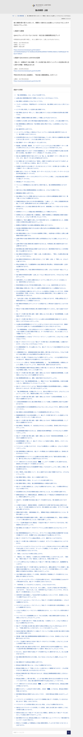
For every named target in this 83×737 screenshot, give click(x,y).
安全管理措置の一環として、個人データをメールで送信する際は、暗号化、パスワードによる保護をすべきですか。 (42, 442)
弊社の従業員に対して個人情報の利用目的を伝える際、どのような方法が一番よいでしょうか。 (42, 271)
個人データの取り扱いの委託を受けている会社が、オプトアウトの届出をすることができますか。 (42, 542)
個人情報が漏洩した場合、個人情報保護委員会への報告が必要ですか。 (37, 483)
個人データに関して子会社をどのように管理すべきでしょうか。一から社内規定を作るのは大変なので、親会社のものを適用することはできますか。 (42, 358)
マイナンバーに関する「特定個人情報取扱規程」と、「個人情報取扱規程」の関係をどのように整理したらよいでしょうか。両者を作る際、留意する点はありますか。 (42, 363)
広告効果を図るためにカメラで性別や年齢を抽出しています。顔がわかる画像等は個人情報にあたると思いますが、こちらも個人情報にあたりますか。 (42, 138)
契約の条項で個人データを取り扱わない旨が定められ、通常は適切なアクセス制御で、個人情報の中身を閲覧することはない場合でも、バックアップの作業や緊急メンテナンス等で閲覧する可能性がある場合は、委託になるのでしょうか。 (42, 569)
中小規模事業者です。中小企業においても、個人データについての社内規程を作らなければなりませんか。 (42, 348)
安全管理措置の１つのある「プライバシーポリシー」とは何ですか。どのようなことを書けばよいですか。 (42, 338)
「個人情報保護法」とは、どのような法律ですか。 (31, 95)
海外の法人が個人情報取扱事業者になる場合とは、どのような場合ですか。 (38, 190)
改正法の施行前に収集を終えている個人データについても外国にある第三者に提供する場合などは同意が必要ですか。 (42, 632)
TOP (13, 16)
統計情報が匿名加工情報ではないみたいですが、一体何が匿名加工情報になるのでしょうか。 (42, 695)
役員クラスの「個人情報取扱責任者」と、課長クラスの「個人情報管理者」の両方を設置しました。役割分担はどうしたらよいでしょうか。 (42, 382)
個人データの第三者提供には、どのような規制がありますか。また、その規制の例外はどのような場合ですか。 (42, 487)
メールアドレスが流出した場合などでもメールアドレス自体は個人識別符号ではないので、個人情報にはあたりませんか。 (41, 133)
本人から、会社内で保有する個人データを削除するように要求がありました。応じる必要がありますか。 (42, 653)
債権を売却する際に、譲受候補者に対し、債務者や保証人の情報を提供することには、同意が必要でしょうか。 (42, 513)
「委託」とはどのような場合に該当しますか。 (30, 554)
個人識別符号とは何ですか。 (24, 129)
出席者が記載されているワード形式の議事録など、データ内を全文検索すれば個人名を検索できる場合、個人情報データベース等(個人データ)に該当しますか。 (42, 152)
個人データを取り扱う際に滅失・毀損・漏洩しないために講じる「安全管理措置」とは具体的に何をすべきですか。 (42, 315)
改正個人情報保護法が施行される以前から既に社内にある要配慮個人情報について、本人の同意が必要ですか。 (42, 229)
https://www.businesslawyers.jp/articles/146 (27, 81)
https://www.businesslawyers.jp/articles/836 (27, 71)
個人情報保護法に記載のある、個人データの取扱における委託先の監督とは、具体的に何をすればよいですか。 (42, 452)
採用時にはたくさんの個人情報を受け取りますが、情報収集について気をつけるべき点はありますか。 (42, 207)
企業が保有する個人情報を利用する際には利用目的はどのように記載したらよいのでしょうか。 (42, 240)
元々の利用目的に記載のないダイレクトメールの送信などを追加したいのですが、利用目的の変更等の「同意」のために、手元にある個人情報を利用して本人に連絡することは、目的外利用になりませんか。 (42, 293)
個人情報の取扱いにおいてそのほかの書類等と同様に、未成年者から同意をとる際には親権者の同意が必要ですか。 (42, 234)
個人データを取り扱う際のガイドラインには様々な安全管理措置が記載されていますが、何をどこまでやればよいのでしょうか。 (42, 320)
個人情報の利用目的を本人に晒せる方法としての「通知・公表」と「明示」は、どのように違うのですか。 (42, 260)
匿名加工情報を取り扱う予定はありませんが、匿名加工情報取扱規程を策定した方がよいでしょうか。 (42, 674)
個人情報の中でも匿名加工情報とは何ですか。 (30, 662)
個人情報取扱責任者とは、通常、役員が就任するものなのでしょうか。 (37, 378)
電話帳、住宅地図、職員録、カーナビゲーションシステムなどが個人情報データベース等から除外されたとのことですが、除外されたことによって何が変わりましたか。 (42, 147)
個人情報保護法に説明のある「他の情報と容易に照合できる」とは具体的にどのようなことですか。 (42, 125)
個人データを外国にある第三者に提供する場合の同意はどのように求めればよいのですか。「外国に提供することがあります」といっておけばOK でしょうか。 (41, 627)
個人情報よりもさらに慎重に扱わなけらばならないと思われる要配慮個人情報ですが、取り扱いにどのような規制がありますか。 (42, 197)
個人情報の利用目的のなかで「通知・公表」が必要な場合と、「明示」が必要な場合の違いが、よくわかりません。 (42, 255)
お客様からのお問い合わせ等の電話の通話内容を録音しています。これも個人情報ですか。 (42, 121)
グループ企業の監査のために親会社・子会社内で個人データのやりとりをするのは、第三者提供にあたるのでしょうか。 (42, 524)
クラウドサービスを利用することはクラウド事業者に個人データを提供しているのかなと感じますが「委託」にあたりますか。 (42, 700)
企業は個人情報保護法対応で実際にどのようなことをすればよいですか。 (37, 98)
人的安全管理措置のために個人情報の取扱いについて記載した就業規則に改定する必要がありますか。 (42, 403)
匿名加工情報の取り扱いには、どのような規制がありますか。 (34, 665)
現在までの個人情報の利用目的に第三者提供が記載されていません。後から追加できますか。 (42, 310)
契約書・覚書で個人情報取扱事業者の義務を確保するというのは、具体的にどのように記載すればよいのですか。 (42, 637)
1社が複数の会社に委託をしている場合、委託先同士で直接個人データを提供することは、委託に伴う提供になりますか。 (42, 575)
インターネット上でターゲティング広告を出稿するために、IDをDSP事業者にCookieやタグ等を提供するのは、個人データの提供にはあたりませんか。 (42, 580)
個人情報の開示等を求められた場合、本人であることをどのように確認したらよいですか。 (41, 658)
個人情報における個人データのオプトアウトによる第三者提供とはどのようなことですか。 (41, 529)
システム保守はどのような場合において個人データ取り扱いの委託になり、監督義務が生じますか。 (42, 563)
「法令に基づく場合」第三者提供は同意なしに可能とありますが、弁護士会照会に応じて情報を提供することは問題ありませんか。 (42, 299)
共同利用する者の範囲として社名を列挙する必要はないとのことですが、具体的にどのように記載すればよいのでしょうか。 (42, 596)
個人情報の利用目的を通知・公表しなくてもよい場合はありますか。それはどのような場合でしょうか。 (42, 276)
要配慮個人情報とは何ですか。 (25, 193)
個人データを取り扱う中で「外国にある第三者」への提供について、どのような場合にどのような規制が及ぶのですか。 (42, 622)
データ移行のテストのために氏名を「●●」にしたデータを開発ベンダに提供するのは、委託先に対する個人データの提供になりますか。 (42, 463)
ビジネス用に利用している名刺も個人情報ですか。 (31, 109)
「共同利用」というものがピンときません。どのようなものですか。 (36, 585)
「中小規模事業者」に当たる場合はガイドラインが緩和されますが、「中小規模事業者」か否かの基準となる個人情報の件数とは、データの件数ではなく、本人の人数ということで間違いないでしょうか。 (42, 331)
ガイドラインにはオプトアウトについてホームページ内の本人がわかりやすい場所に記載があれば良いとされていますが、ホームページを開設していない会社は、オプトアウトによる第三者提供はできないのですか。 (42, 548)
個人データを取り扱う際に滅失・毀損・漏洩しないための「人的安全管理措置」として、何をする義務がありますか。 (42, 398)
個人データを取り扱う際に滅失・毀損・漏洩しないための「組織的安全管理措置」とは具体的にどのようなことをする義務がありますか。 (42, 374)
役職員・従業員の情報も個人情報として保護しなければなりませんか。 (37, 118)
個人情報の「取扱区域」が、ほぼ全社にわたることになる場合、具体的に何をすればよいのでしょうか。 (42, 427)
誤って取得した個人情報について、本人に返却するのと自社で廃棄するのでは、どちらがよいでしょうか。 (42, 473)
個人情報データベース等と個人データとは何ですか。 (31, 142)
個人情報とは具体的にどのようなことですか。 (30, 101)
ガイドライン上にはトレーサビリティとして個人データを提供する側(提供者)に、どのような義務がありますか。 (42, 601)
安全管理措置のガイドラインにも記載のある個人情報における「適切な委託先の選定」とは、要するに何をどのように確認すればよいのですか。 (42, 458)
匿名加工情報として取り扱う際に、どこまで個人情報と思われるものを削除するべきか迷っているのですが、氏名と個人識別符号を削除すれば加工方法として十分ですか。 (42, 680)
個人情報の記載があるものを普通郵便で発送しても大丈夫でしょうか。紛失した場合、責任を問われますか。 (42, 468)
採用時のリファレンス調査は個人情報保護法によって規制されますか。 (37, 212)
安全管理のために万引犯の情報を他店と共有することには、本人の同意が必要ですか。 (41, 492)
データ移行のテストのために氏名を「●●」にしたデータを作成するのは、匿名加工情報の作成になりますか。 (42, 685)
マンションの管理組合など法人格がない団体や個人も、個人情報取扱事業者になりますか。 (41, 186)
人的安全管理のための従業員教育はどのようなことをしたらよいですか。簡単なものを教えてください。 (42, 408)
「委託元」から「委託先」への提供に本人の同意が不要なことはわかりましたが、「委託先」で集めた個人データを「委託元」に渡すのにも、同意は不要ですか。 (42, 558)
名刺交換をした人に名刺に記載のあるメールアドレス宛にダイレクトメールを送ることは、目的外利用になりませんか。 (41, 281)
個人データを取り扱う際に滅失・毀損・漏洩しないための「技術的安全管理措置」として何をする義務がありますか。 (42, 437)
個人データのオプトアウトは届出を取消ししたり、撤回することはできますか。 (39, 538)
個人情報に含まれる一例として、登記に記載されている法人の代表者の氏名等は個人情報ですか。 (42, 114)
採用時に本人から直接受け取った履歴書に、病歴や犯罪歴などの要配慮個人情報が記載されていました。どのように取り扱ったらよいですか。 (42, 216)
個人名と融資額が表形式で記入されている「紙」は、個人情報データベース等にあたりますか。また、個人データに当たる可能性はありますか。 (42, 157)
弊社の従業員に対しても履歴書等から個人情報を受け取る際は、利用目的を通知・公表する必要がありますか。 (42, 265)
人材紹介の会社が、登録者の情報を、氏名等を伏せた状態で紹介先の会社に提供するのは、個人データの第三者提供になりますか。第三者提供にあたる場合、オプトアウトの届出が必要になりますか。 (42, 507)
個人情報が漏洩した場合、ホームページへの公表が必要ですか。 (35, 480)
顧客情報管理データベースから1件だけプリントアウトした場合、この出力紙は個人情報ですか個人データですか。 (42, 178)
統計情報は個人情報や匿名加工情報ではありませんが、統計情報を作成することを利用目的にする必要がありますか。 (42, 250)
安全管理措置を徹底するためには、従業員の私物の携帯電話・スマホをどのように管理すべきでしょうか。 (42, 432)
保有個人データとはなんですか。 (26, 182)
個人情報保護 (21, 16)
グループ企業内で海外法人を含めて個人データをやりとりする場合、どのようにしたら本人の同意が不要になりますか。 (42, 642)
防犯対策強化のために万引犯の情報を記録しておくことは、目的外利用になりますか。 (41, 285)
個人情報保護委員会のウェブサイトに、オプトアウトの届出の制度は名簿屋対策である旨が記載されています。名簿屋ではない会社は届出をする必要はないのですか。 (42, 534)
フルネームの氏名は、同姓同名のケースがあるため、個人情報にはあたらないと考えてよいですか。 (42, 105)
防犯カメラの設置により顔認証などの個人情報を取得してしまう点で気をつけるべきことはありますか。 (42, 724)
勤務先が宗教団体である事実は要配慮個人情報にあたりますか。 (35, 225)
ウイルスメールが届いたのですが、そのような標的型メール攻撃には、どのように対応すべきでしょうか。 (42, 447)
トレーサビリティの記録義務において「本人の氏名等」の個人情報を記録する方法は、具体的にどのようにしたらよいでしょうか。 (42, 617)
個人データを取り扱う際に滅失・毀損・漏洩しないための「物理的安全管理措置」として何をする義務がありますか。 (42, 421)
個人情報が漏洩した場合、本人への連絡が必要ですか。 (32, 477)
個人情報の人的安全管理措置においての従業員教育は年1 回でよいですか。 (38, 412)
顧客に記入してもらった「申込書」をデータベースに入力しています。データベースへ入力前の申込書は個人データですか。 (42, 172)
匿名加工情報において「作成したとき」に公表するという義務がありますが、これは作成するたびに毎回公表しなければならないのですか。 (42, 669)
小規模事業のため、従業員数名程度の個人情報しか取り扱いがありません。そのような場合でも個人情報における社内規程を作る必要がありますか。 (42, 353)
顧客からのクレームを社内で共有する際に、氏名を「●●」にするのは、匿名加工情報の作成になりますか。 (42, 690)
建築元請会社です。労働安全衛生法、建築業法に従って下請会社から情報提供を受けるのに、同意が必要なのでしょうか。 (42, 496)
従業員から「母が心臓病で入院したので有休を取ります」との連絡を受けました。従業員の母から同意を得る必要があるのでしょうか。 (42, 221)
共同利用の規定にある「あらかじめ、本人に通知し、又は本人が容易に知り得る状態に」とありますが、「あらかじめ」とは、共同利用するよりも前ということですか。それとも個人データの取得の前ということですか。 (42, 590)
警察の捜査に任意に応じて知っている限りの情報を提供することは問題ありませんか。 (41, 288)
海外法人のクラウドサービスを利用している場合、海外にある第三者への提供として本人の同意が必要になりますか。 (42, 708)
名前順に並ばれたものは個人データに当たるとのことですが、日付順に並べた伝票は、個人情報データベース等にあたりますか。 (42, 167)
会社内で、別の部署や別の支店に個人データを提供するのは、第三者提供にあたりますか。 (41, 501)
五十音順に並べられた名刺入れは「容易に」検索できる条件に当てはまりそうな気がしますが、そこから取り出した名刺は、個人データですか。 (42, 162)
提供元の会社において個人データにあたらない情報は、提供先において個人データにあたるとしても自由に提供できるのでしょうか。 (42, 714)
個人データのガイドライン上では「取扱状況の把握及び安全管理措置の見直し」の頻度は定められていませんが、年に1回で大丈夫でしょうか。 (42, 387)
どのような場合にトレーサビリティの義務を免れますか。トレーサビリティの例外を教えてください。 (42, 611)
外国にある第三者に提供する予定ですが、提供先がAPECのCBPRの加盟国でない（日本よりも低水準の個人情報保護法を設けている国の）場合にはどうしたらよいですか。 (42, 648)
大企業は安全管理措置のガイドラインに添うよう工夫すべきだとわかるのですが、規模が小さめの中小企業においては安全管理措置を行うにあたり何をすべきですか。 (42, 325)
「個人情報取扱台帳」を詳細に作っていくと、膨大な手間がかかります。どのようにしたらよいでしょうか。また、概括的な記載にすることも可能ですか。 (42, 392)
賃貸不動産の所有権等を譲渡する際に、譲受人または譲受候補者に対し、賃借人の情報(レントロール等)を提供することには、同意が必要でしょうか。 (42, 518)
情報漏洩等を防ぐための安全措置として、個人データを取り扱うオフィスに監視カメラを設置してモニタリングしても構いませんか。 (42, 416)
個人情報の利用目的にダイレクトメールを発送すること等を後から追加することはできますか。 (42, 305)
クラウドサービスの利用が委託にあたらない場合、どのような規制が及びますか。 (40, 704)
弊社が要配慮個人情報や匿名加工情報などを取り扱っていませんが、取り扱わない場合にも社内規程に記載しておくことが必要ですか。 (42, 369)
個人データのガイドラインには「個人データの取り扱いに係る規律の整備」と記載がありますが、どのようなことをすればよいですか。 (42, 343)
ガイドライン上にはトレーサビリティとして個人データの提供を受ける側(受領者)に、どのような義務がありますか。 (42, 606)
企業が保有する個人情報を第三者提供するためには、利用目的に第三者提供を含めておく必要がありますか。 (42, 245)
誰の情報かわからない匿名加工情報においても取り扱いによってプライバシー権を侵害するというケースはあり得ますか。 (42, 719)
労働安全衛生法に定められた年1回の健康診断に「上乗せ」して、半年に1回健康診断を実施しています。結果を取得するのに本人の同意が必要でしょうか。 (42, 202)
